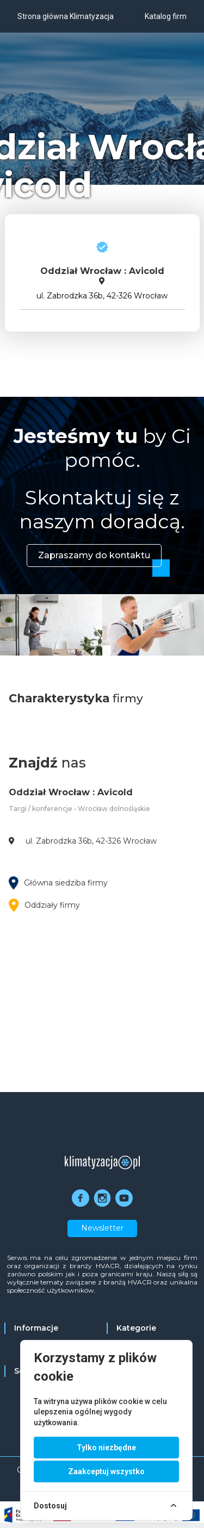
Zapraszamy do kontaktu (94, 555)
